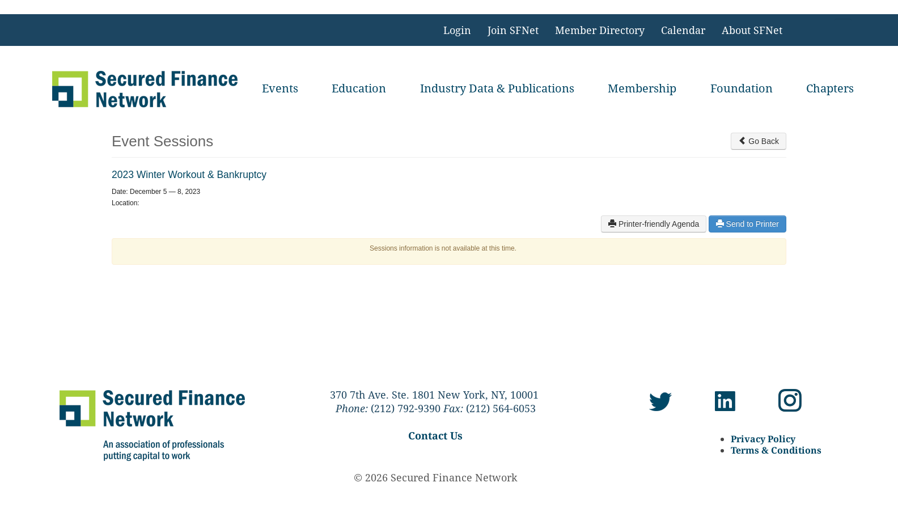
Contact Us (435, 435)
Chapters (830, 88)
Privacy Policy (763, 439)
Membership (642, 88)
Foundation (741, 88)
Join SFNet (513, 30)
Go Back (758, 141)
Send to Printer (747, 224)
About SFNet (752, 30)
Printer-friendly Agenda (653, 224)
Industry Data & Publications (497, 88)
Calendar (683, 30)
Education (359, 88)
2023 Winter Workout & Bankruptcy (189, 174)
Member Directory (600, 30)
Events (280, 88)
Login (457, 30)
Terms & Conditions (776, 450)
